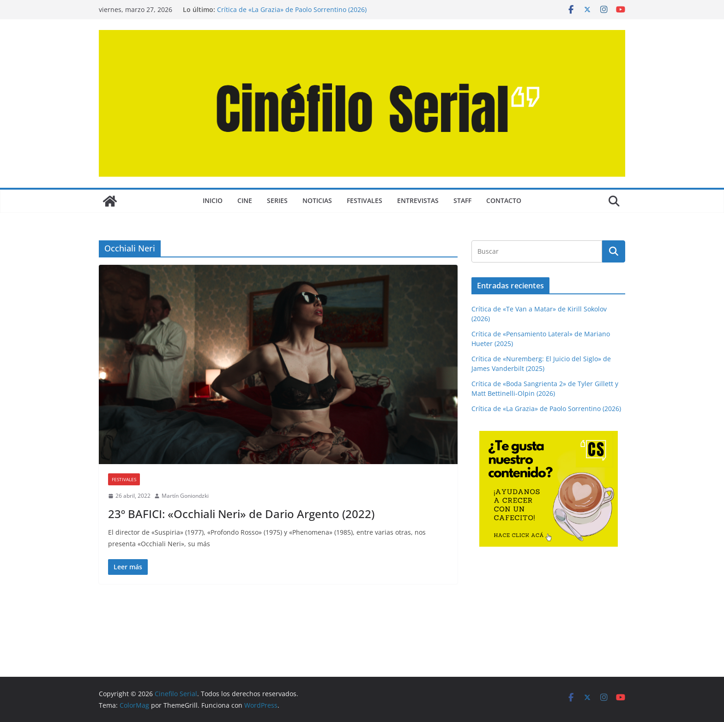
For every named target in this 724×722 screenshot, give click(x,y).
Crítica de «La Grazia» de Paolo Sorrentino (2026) (292, 9)
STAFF (462, 200)
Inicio (213, 200)
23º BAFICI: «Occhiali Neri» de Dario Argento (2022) (241, 513)
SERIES (277, 200)
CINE (244, 200)
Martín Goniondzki (185, 496)
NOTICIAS (317, 200)
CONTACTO (503, 200)
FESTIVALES (364, 200)
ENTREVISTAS (418, 200)
